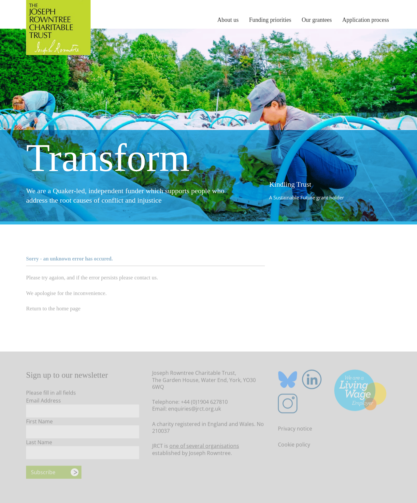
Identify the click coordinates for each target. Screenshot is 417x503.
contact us (145, 279)
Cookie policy (294, 445)
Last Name (39, 443)
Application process (365, 20)
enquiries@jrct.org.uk (194, 410)
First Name (39, 422)
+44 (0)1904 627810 (204, 403)
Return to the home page (53, 310)
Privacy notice (295, 429)
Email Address (43, 402)
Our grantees (317, 20)
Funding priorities (270, 20)
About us (228, 20)
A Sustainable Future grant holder (306, 197)
